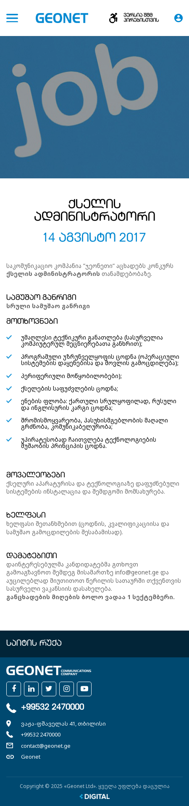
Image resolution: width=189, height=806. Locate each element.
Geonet (30, 756)
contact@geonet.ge (46, 745)
